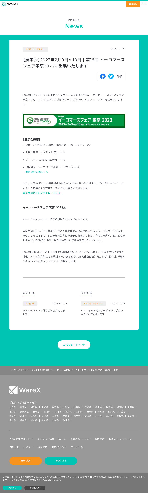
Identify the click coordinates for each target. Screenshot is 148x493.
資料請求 (43, 447)
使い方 (62, 439)
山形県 (66, 407)
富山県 (47, 411)
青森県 (23, 407)
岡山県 (88, 416)
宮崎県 (55, 420)
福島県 (77, 407)
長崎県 (23, 420)
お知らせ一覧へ (74, 344)
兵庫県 (55, 416)
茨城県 (88, 407)
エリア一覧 (77, 447)
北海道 (12, 407)
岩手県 (34, 407)
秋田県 (55, 407)
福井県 (68, 411)
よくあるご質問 (46, 439)
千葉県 (131, 407)
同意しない (35, 488)
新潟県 (36, 411)
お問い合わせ (59, 447)
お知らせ (22, 370)
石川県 (57, 411)
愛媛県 (120, 416)
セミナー (28, 447)
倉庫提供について (80, 439)
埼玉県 (120, 407)
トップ (12, 370)
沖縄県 (66, 420)
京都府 (23, 416)
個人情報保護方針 (98, 477)
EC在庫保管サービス (21, 439)
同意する (12, 488)
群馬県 (109, 407)
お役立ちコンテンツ (120, 439)
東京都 (12, 411)
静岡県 (101, 411)
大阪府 (34, 416)
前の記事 (28, 293)
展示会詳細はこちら (37, 171)
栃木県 (98, 407)
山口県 (98, 416)
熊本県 (34, 420)
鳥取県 (66, 416)
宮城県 (45, 407)
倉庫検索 (61, 460)
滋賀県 (12, 416)
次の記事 (86, 293)
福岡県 (131, 416)
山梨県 (79, 411)
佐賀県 (12, 420)
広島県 (77, 416)
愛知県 (111, 411)
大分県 (45, 420)
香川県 (109, 416)
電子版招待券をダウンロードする (42, 192)
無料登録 (133, 4)
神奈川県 (24, 411)
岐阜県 (90, 411)
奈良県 (45, 416)
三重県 (122, 411)
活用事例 (100, 439)
